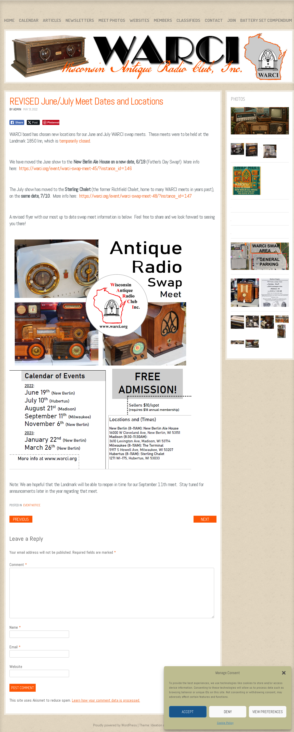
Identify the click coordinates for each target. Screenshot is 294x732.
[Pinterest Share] (50, 122)
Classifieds (188, 20)
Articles (52, 20)
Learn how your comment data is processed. (106, 700)
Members (163, 20)
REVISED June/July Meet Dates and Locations (86, 101)
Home (9, 20)
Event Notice (31, 505)
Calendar (29, 20)
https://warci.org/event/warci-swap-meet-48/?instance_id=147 (135, 196)
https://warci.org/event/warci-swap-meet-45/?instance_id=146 (75, 168)
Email (15, 647)
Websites (139, 20)
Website (15, 666)
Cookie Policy (225, 723)
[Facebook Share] (16, 122)
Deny (228, 711)
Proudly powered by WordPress (115, 725)
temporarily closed (74, 140)
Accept (188, 711)
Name (15, 627)
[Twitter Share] (33, 122)
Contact (214, 20)
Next (205, 519)
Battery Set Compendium (266, 20)
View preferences (267, 711)
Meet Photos (111, 20)
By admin (15, 109)
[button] (283, 672)
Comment (18, 564)
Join (231, 20)
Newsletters (80, 20)
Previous (21, 519)
